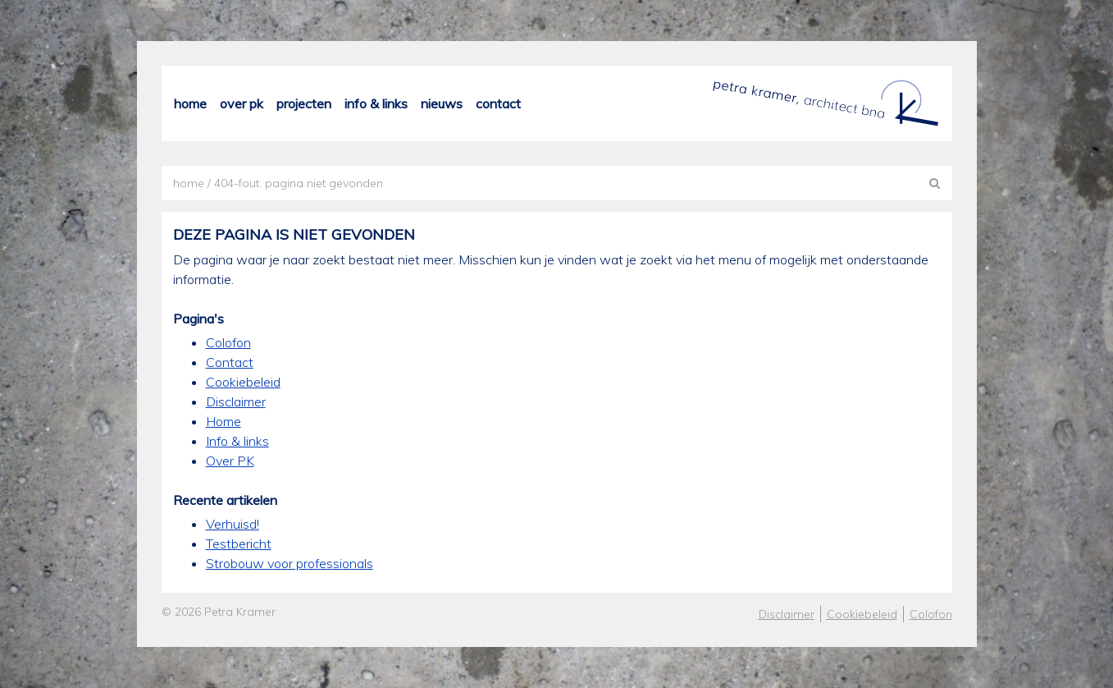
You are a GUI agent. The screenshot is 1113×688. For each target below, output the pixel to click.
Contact (498, 104)
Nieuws (442, 104)
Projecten (303, 104)
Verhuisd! (232, 524)
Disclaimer (236, 401)
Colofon (228, 342)
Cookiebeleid (243, 382)
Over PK (241, 104)
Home (190, 104)
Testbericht (238, 543)
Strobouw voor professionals (289, 563)
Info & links (376, 104)
